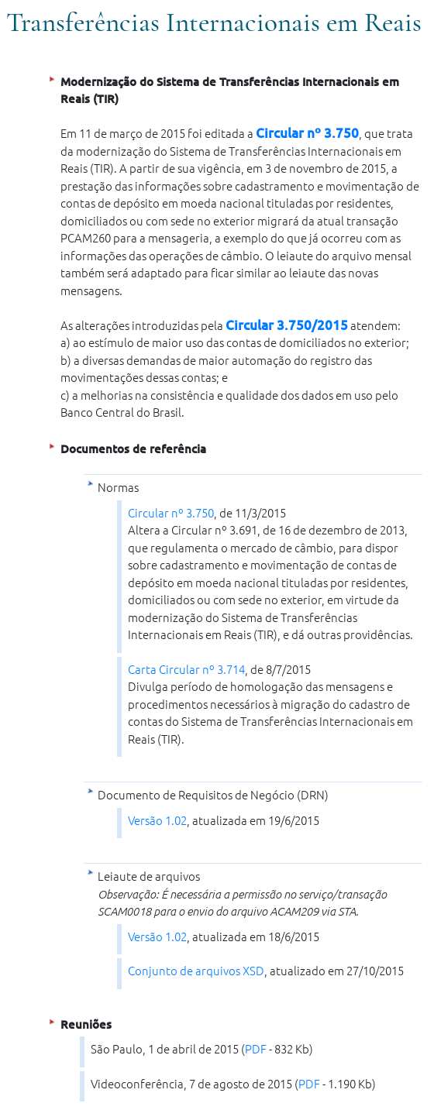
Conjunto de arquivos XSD (196, 970)
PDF (256, 1048)
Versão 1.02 (157, 820)
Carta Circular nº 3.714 (186, 669)
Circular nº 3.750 (307, 133)
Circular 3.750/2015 (287, 325)
